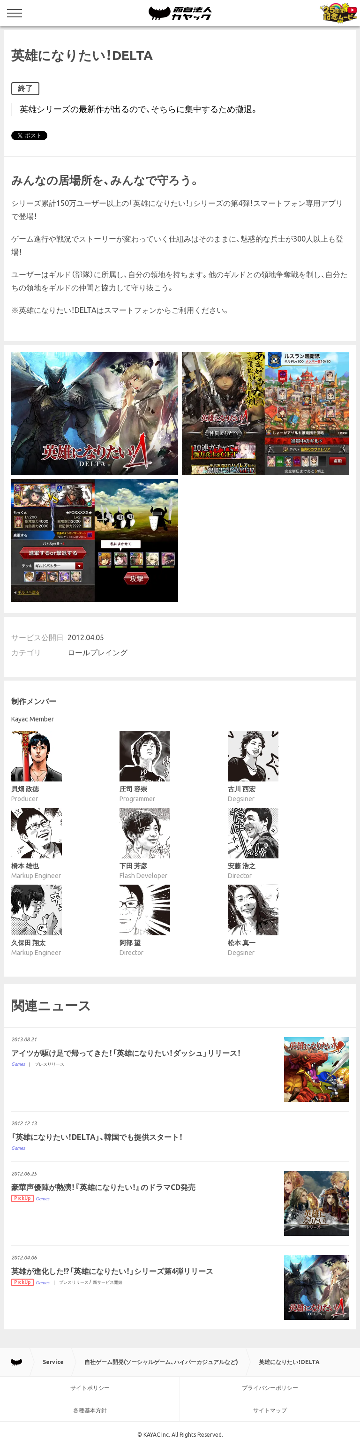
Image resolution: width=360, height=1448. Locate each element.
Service (53, 1362)
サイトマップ (270, 1410)
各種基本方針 (90, 1410)
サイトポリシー (90, 1388)
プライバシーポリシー (270, 1388)
